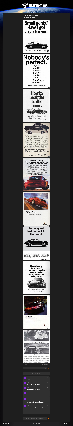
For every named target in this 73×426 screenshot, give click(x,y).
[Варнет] (6, 424)
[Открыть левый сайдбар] (3, 3)
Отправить (48, 368)
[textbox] (35, 368)
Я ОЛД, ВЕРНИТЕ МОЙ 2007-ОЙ (36, 373)
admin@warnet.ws (67, 423)
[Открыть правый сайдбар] (69, 3)
